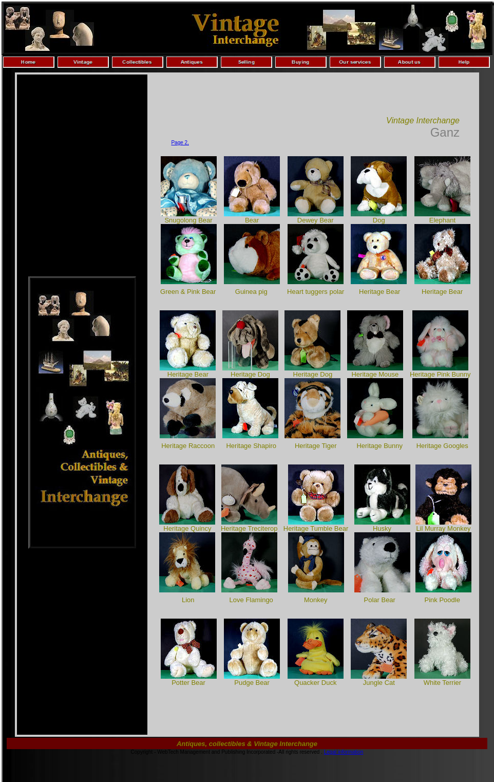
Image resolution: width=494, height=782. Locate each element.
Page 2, (179, 142)
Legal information (344, 752)
